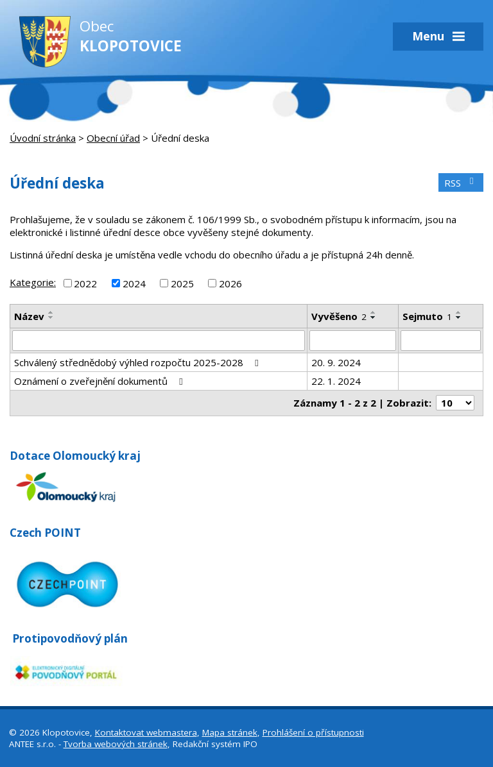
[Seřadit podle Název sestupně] (51, 317)
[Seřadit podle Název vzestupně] (51, 312)
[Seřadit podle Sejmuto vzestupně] (459, 312)
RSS (461, 182)
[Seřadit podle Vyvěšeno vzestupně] (374, 312)
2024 (134, 282)
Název (29, 316)
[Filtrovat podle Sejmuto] (441, 340)
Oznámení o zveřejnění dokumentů (100, 381)
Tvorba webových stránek (116, 744)
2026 (230, 282)
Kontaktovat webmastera (146, 732)
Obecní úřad (113, 137)
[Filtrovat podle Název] (158, 340)
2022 (85, 282)
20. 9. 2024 (336, 362)
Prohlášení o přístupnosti (313, 732)
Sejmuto (427, 316)
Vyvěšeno (339, 316)
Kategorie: (33, 282)
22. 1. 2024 (336, 381)
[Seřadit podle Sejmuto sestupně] (459, 317)
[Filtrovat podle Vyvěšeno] (352, 340)
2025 (182, 282)
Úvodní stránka (43, 137)
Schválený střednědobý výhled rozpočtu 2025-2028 (138, 362)
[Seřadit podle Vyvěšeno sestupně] (374, 317)
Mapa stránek (229, 732)
